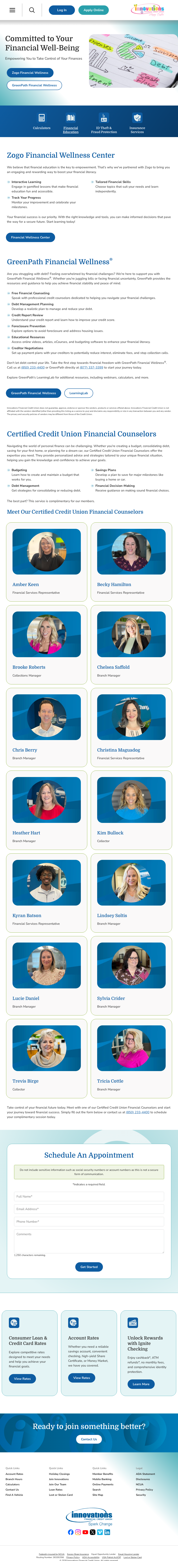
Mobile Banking (101, 1479)
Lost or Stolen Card (61, 1495)
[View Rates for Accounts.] (81, 1378)
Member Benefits (102, 1474)
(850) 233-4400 (33, 367)
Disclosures (143, 1479)
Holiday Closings (59, 1474)
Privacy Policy (144, 1489)
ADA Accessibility (90, 1557)
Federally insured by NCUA (51, 1554)
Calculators (12, 1484)
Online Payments (102, 1484)
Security (141, 1495)
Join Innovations (59, 1479)
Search (96, 1489)
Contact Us (12, 1489)
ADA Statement (145, 1474)
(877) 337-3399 (91, 367)
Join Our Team (57, 1484)
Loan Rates (55, 1489)
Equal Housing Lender (128, 1554)
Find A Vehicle (14, 1495)
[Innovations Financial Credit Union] (147, 10)
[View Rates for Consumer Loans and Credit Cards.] (22, 1378)
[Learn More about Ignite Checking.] (141, 1384)
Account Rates (14, 1474)
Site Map (97, 1495)
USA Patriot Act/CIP (111, 1557)
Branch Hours (14, 1479)
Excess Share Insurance (78, 1554)
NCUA (139, 1484)
